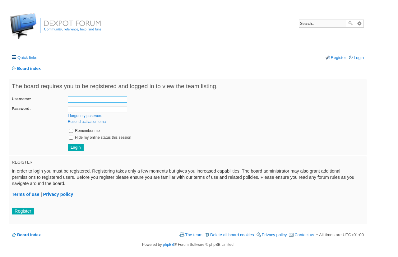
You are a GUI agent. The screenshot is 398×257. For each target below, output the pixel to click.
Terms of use (25, 194)
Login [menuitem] (359, 57)
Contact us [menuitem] (304, 234)
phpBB (168, 244)
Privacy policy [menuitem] (274, 234)
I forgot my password (85, 116)
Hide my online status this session (100, 137)
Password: (21, 108)
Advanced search (359, 23)
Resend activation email (87, 121)
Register (23, 211)
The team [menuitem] (193, 234)
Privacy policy (58, 194)
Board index (29, 234)
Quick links (27, 57)
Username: (21, 99)
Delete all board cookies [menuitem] (232, 234)
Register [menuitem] (338, 57)
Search (350, 23)
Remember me (84, 130)
